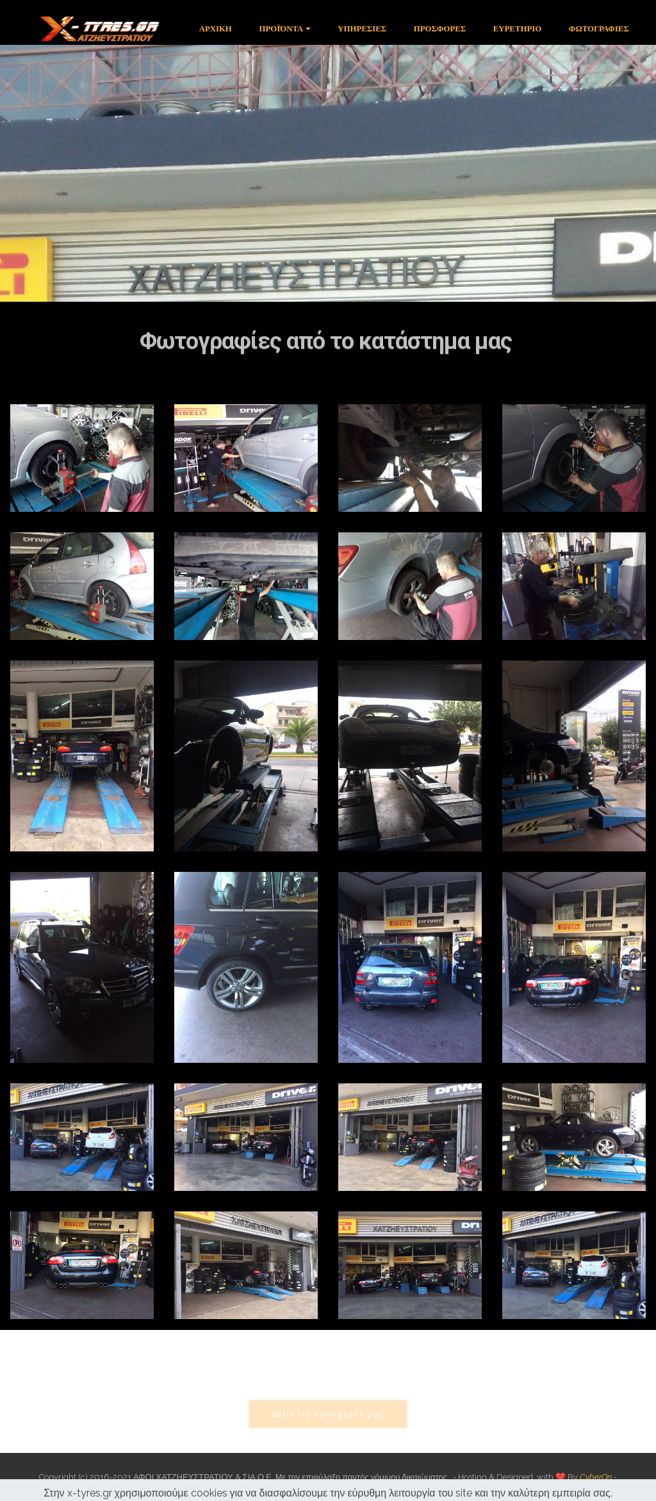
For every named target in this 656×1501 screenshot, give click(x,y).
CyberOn (596, 1477)
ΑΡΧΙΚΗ (215, 28)
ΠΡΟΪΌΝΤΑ (281, 28)
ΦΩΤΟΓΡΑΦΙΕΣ (599, 28)
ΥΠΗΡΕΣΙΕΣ (362, 28)
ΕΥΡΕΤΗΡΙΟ (517, 28)
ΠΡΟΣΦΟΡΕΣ (440, 28)
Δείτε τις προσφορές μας (328, 1422)
